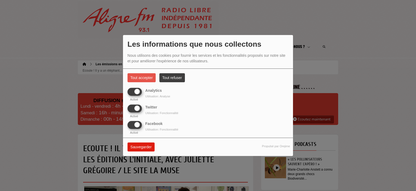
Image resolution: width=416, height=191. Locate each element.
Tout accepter (141, 78)
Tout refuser (172, 78)
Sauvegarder (141, 147)
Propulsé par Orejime (276, 146)
